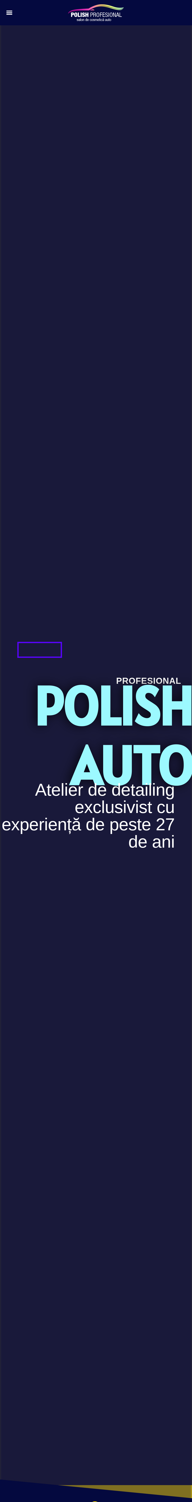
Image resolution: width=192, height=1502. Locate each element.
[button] (9, 13)
